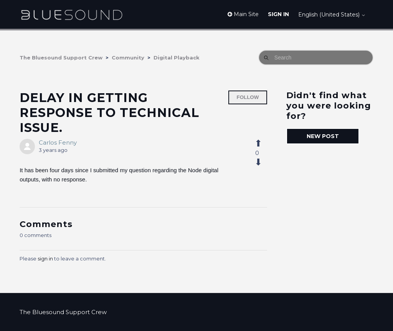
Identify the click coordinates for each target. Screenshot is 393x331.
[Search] (315, 57)
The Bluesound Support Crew (61, 57)
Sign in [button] (278, 14)
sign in (45, 258)
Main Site (243, 14)
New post (323, 136)
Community (128, 57)
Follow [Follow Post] (248, 97)
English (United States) (332, 14)
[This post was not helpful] (262, 162)
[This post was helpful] (262, 143)
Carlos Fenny (58, 142)
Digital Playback (177, 57)
